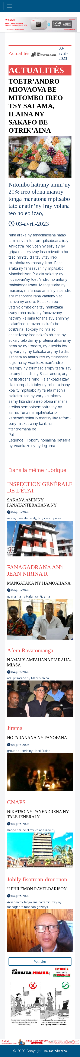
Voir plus (40, 961)
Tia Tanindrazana (55, 1051)
